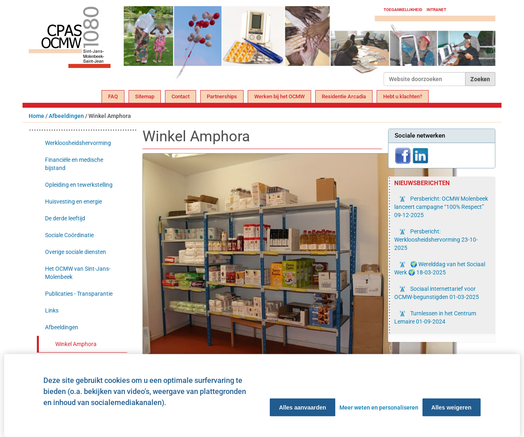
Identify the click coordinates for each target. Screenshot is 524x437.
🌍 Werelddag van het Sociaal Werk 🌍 (439, 268)
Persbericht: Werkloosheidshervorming (436, 239)
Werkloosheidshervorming (78, 143)
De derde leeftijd (65, 218)
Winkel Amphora (76, 344)
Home (36, 116)
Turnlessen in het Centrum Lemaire (435, 317)
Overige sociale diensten (75, 252)
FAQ (113, 96)
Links (52, 310)
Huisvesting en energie (73, 201)
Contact (181, 96)
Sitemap (144, 96)
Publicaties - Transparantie (79, 293)
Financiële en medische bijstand (74, 163)
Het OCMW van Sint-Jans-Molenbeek (78, 272)
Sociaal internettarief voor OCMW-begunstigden (436, 292)
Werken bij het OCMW (279, 96)
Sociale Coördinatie (69, 235)
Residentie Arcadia (344, 96)
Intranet (436, 9)
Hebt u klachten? (402, 96)
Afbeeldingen (66, 116)
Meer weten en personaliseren (378, 407)
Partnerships (222, 96)
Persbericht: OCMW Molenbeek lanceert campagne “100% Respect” (441, 206)
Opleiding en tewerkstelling (79, 184)
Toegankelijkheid (403, 9)
